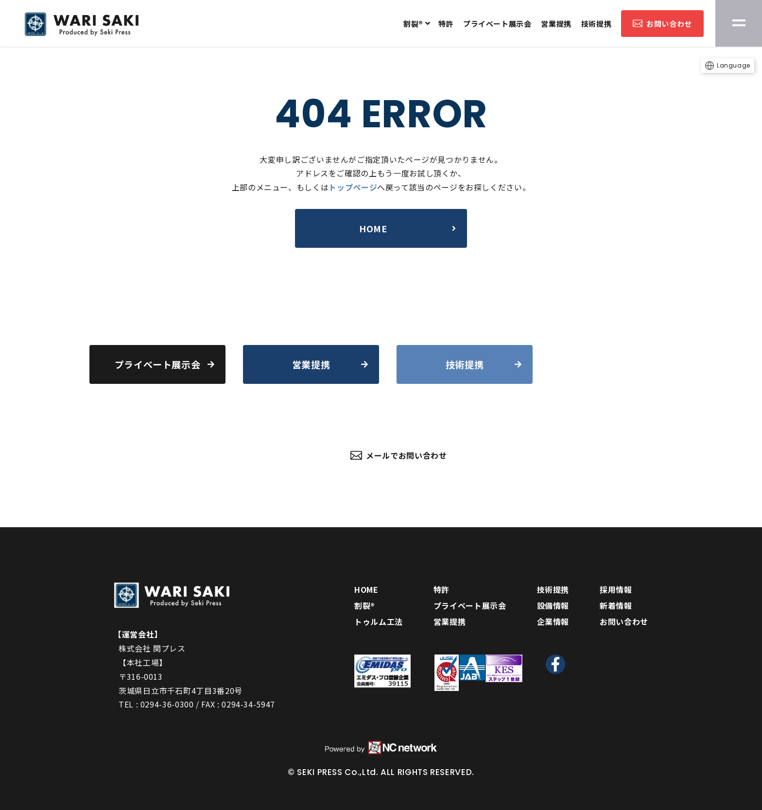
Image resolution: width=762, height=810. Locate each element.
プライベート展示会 (497, 23)
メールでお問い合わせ (398, 455)
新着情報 (616, 605)
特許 (445, 23)
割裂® (413, 23)
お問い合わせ (662, 23)
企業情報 (553, 621)
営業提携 (556, 23)
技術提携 (596, 23)
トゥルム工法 (378, 621)
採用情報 (616, 589)
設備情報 (553, 605)
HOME (366, 589)
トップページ (353, 187)
